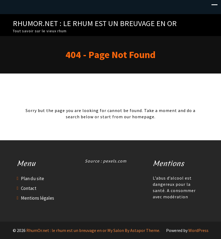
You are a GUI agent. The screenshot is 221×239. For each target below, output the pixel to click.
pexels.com (114, 161)
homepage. (143, 116)
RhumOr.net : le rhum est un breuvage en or (95, 23)
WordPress (198, 230)
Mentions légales (37, 198)
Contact (28, 188)
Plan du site (32, 178)
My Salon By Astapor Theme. (133, 230)
